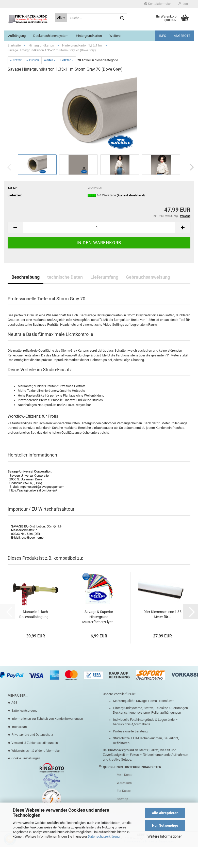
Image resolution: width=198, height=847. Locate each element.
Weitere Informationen (165, 836)
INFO (162, 36)
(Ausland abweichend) (131, 195)
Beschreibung (25, 277)
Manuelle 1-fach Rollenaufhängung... (35, 614)
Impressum (19, 727)
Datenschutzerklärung (104, 836)
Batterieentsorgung (24, 710)
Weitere (115, 36)
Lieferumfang (104, 277)
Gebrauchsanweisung (148, 277)
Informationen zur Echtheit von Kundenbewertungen (47, 718)
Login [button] (184, 4)
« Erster (16, 60)
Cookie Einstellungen (25, 758)
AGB (14, 702)
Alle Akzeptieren (165, 813)
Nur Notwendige (165, 825)
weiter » (50, 60)
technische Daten (65, 277)
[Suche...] (61, 17)
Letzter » (66, 60)
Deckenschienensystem (50, 36)
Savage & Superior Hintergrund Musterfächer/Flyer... (99, 617)
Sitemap (122, 799)
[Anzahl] (99, 227)
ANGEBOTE (182, 36)
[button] (190, 167)
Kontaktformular (157, 4)
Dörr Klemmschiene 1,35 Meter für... (162, 614)
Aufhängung (17, 36)
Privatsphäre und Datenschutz (32, 734)
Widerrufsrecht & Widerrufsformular (35, 750)
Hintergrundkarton (89, 36)
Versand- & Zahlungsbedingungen (34, 743)
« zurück (32, 60)
